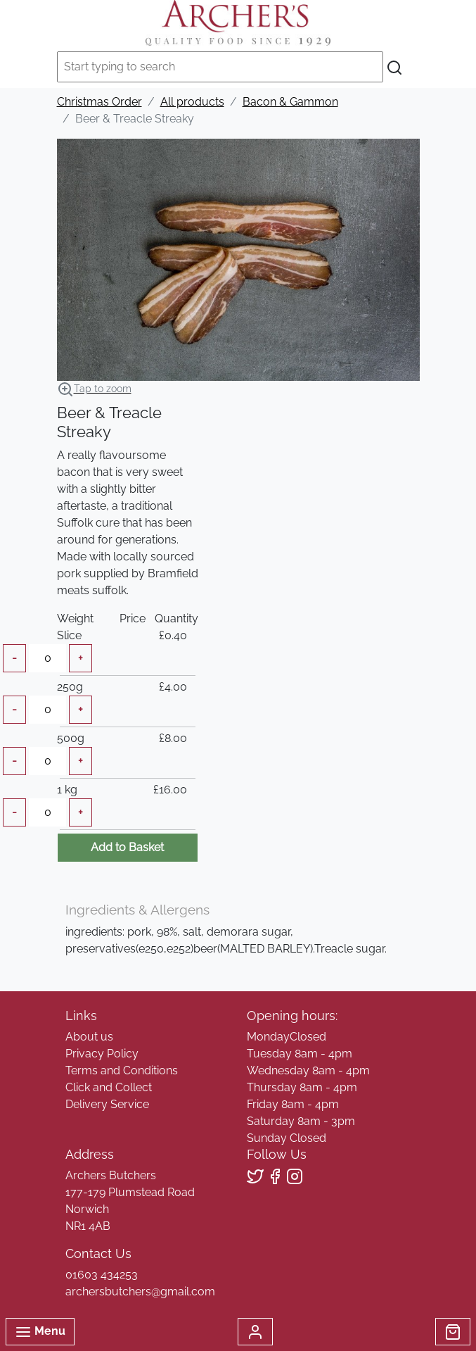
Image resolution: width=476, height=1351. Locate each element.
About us (89, 1036)
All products (192, 101)
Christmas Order (99, 101)
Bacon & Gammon (290, 101)
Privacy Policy (102, 1053)
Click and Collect (108, 1087)
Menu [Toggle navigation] (40, 1332)
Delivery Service (107, 1104)
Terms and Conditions (121, 1070)
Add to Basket (127, 847)
